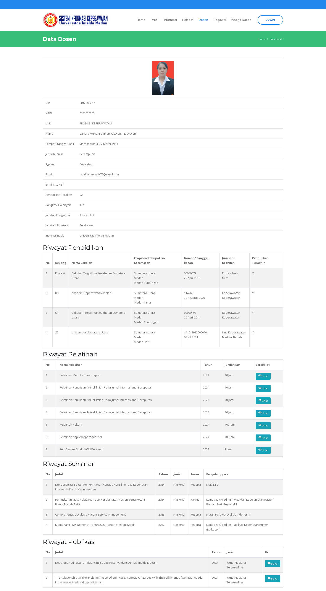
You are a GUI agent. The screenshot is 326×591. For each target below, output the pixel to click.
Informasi (170, 19)
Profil (154, 19)
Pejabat (188, 19)
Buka (273, 564)
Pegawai (219, 19)
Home (141, 19)
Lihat (263, 376)
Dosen (203, 19)
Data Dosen (276, 39)
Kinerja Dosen (241, 19)
